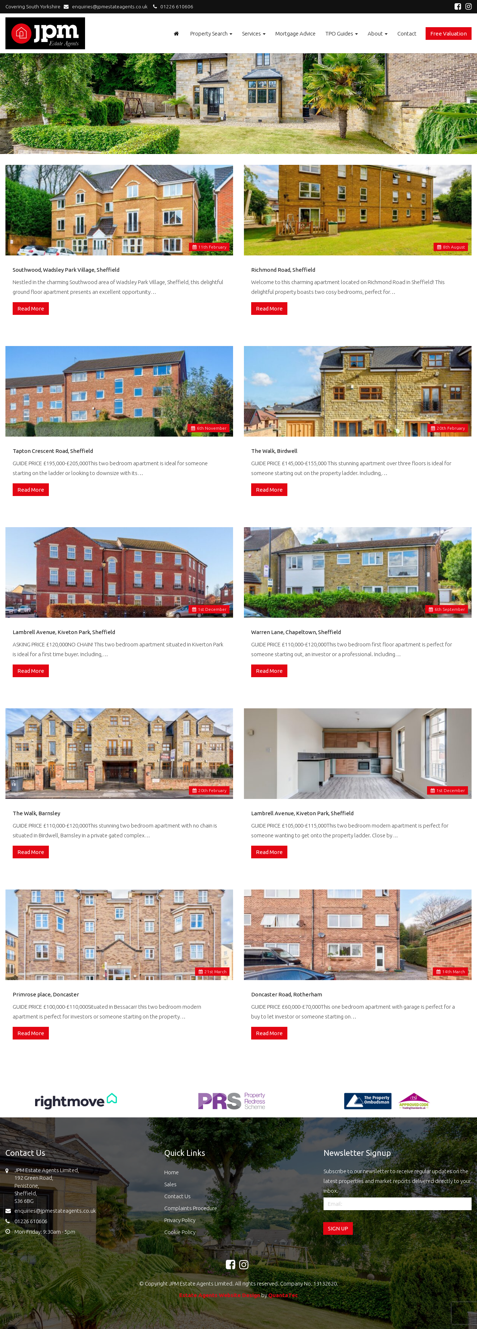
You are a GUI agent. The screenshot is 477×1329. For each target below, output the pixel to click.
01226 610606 (172, 6)
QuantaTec (283, 1295)
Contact (407, 33)
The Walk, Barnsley (36, 813)
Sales (170, 1184)
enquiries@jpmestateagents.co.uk (107, 6)
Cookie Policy (179, 1232)
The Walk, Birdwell (274, 451)
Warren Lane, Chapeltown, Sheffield (296, 632)
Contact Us (177, 1196)
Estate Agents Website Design (219, 1295)
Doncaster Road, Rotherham (286, 994)
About (378, 33)
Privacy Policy (179, 1220)
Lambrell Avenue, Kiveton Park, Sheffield (64, 632)
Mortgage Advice (295, 33)
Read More (30, 308)
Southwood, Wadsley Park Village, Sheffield (66, 270)
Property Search (211, 33)
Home (171, 1172)
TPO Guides (341, 33)
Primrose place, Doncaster (46, 994)
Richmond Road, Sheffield (283, 270)
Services (254, 33)
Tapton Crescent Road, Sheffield (53, 451)
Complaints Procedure (190, 1208)
